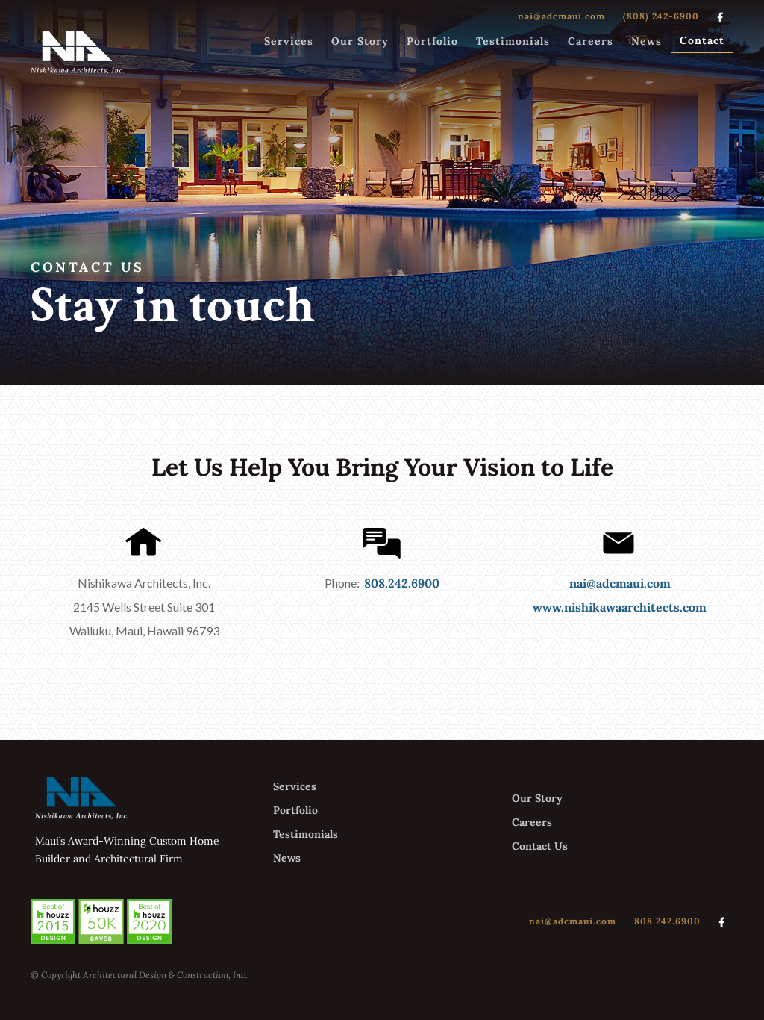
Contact (702, 40)
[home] (77, 52)
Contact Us (540, 846)
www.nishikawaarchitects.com (620, 607)
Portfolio (432, 41)
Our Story (360, 41)
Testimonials (513, 41)
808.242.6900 (401, 583)
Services (288, 41)
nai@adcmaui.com (561, 16)
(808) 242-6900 (661, 16)
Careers (590, 41)
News (646, 41)
